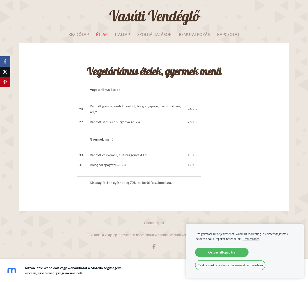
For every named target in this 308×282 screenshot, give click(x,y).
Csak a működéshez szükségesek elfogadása (230, 265)
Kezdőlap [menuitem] (78, 34)
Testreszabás (251, 239)
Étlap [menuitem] (102, 34)
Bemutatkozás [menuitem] (194, 34)
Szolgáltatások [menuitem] (154, 34)
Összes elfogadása (221, 252)
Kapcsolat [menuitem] (228, 34)
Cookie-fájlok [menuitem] (154, 222)
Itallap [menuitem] (122, 34)
